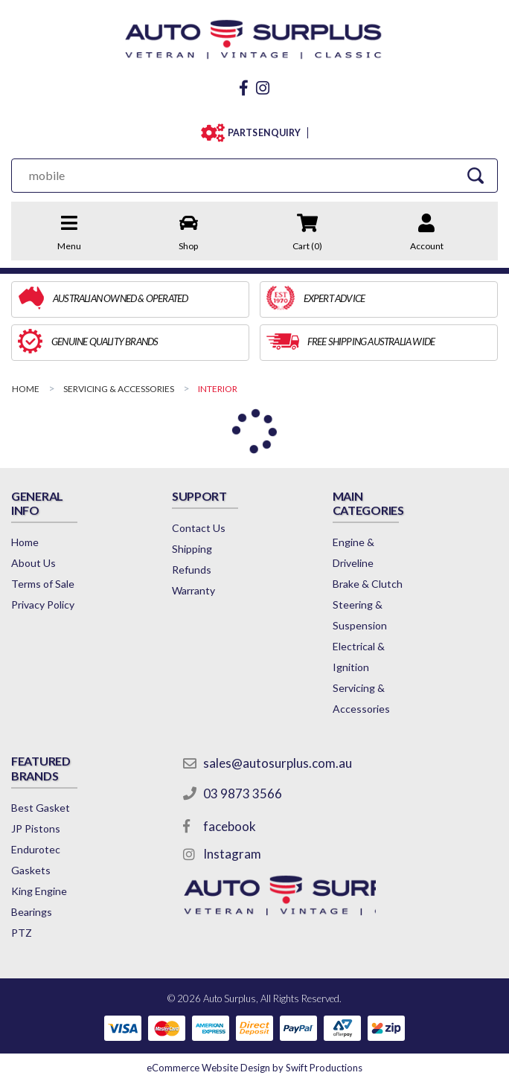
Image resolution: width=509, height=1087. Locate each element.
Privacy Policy (42, 604)
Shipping (192, 548)
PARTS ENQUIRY (264, 132)
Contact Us (198, 528)
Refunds (191, 569)
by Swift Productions (254, 1068)
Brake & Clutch (368, 583)
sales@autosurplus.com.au (277, 763)
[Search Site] (475, 175)
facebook (229, 826)
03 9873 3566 (242, 793)
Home (25, 542)
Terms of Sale (42, 583)
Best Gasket (40, 807)
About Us (33, 563)
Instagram (232, 854)
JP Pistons (35, 828)
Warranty (193, 590)
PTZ (21, 932)
